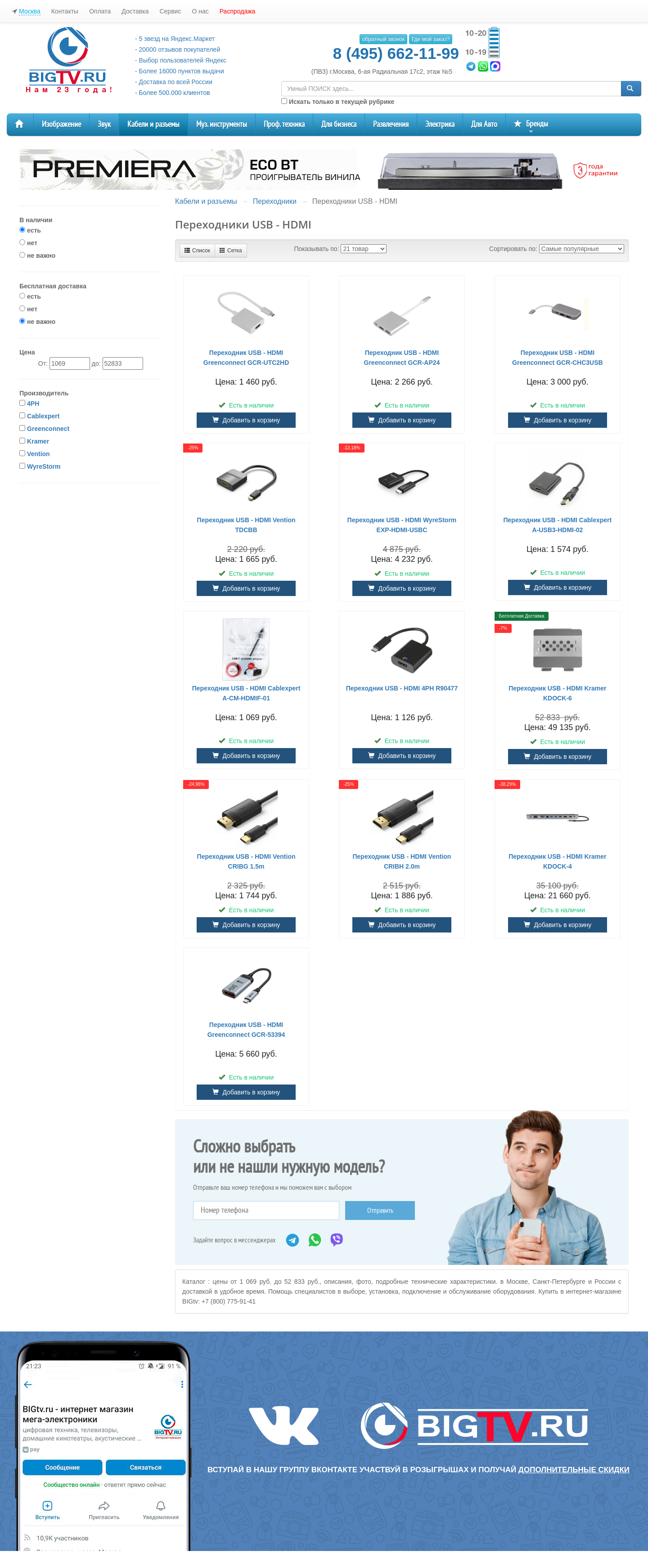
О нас (200, 11)
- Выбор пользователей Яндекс (180, 60)
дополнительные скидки (574, 1470)
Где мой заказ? (431, 39)
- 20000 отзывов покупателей (177, 49)
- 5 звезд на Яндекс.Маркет (175, 38)
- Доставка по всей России (173, 81)
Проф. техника (284, 124)
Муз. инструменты (221, 124)
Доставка (135, 11)
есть (30, 230)
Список (197, 250)
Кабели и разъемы (153, 124)
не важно (37, 255)
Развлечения (391, 124)
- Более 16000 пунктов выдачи (179, 71)
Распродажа (238, 11)
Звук (104, 124)
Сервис (170, 11)
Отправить (380, 1210)
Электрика (439, 124)
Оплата (100, 11)
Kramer (38, 441)
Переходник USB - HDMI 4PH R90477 (402, 688)
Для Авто (484, 124)
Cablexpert (43, 416)
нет (28, 243)
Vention (38, 453)
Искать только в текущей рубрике (337, 101)
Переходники (275, 201)
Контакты (64, 11)
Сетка (231, 250)
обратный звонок (383, 39)
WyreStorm (43, 466)
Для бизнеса (338, 124)
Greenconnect (48, 428)
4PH (33, 403)
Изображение (61, 124)
